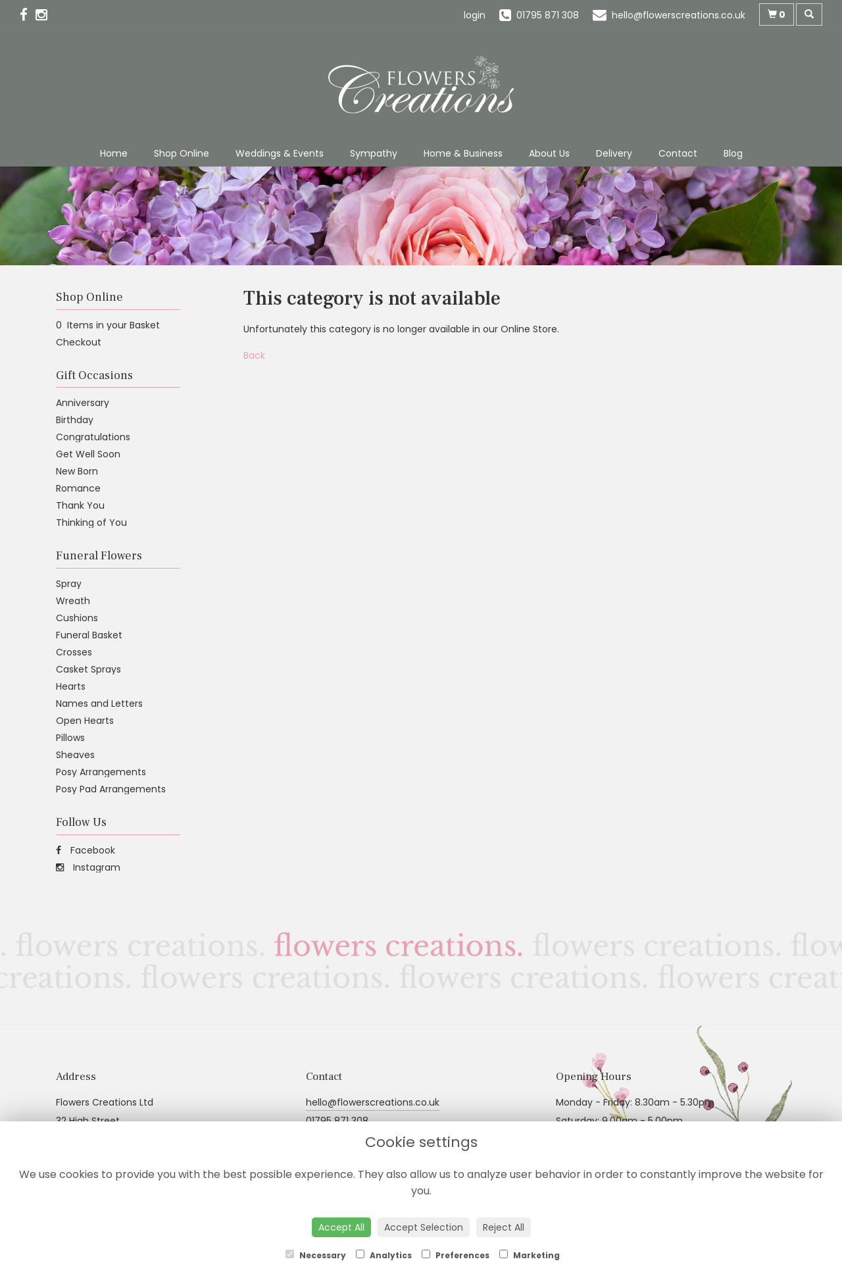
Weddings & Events (279, 153)
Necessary (315, 1255)
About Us (549, 153)
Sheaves (75, 754)
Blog (733, 153)
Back (254, 355)
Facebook (85, 850)
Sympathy (373, 153)
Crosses (74, 652)
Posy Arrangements (101, 772)
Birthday (74, 419)
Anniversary (82, 402)
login (474, 15)
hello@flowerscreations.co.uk (372, 1102)
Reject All (503, 1227)
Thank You (80, 505)
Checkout (78, 342)
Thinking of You (91, 522)
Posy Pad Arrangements (111, 789)
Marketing (529, 1255)
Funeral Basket (89, 635)
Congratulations (93, 437)
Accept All (341, 1227)
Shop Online (181, 153)
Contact (677, 153)
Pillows (70, 737)
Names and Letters (99, 703)
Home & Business (463, 153)
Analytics (384, 1255)
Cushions (77, 618)
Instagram (88, 867)
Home (114, 153)
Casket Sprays (88, 669)
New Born (77, 471)
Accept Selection (423, 1227)
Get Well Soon (88, 454)
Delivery (614, 153)
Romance (78, 488)
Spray (69, 583)
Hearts (71, 686)
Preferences (455, 1255)
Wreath (73, 600)
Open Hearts (85, 720)
